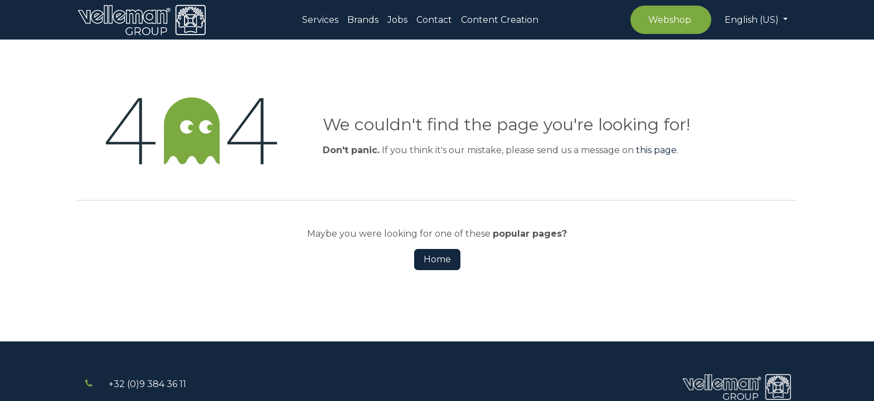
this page (656, 150)
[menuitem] (320, 20)
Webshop (670, 19)
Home (437, 259)
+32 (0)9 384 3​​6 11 (147, 384)
